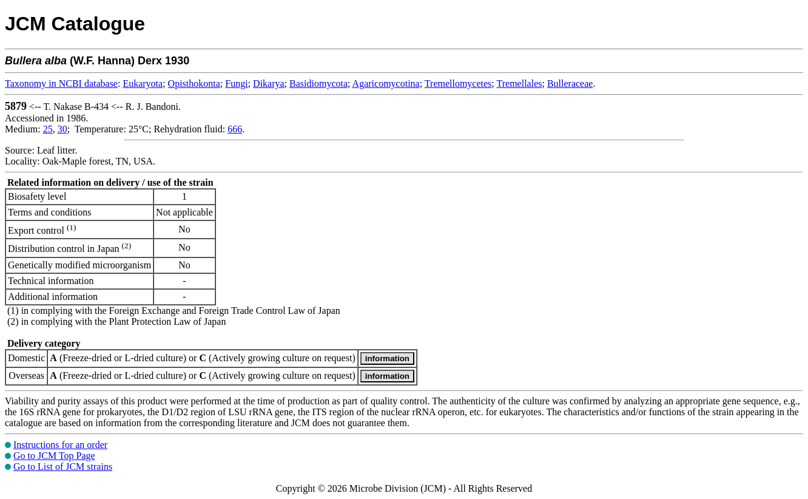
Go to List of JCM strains (62, 466)
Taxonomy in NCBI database (61, 83)
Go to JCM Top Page (54, 455)
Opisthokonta (194, 83)
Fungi (236, 83)
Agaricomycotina (386, 83)
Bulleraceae (570, 83)
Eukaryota (143, 83)
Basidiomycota (318, 83)
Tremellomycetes (458, 83)
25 (48, 129)
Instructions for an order (60, 445)
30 (62, 129)
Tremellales (519, 83)
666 (234, 129)
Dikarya (268, 83)
